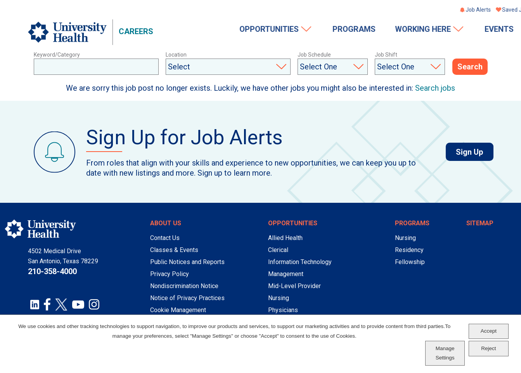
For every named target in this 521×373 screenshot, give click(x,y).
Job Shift (386, 55)
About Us (165, 223)
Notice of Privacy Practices (187, 298)
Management (285, 274)
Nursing (278, 298)
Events (435, 30)
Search (470, 67)
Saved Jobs (452, 10)
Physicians (283, 310)
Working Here (359, 30)
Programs (289, 30)
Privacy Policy (169, 274)
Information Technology (300, 262)
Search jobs (435, 88)
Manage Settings (445, 353)
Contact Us (165, 238)
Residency (409, 250)
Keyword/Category (57, 55)
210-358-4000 (52, 271)
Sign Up (474, 152)
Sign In (485, 10)
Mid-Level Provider (294, 286)
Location (176, 55)
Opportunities (205, 30)
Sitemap (479, 223)
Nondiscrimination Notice (184, 286)
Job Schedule (314, 55)
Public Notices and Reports (187, 262)
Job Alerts (414, 10)
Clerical (278, 250)
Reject (488, 348)
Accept (489, 331)
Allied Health (285, 238)
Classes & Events (174, 250)
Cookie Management (178, 310)
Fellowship (410, 262)
